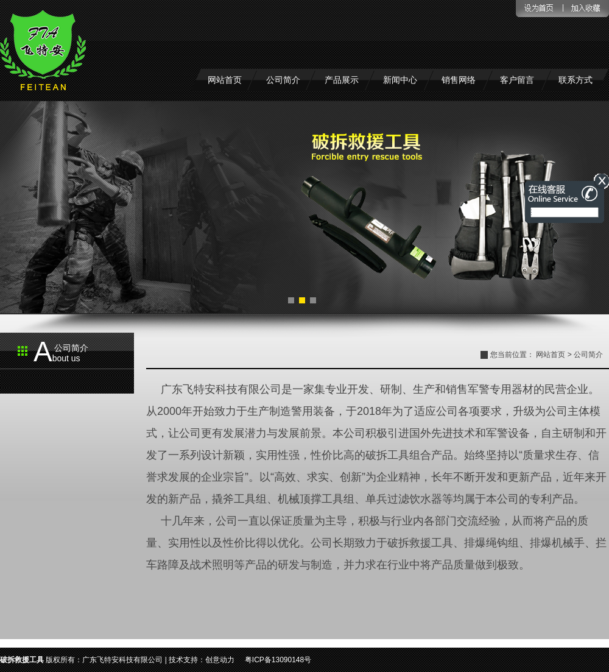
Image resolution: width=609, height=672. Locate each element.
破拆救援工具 (22, 660)
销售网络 (459, 80)
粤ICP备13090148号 (278, 660)
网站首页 (225, 80)
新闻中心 (400, 80)
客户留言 (517, 80)
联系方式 (575, 80)
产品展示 (342, 80)
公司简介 (283, 80)
